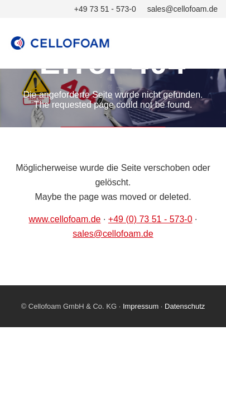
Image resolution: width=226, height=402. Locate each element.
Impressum (140, 306)
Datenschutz (185, 306)
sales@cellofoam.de (182, 8)
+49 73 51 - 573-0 (105, 8)
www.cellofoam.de (65, 219)
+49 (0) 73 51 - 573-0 (150, 219)
